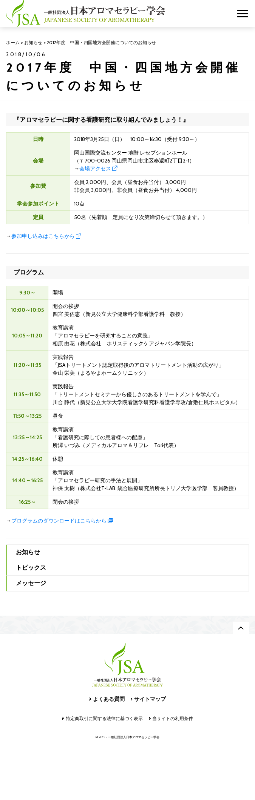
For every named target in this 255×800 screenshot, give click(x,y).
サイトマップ (150, 699)
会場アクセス (95, 168)
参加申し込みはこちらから (43, 236)
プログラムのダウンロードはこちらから (59, 520)
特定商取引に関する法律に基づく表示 (104, 718)
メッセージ (31, 583)
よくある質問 (109, 699)
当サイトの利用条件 (172, 718)
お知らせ (28, 552)
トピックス (31, 567)
